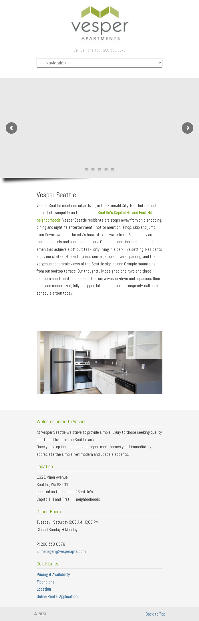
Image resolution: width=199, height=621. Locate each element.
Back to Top (155, 614)
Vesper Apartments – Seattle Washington (99, 23)
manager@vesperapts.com (63, 551)
